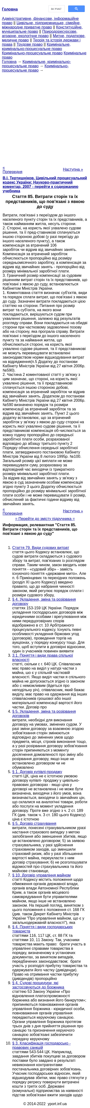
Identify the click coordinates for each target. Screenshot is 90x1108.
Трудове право (30, 44)
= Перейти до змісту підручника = (45, 519)
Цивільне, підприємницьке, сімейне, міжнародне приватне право (41, 25)
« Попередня (12, 169)
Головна (9, 62)
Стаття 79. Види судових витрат (40, 548)
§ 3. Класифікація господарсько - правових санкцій (41, 1045)
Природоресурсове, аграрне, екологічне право (39, 33)
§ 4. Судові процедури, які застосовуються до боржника (38, 985)
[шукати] (56, 9)
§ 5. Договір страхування (34, 823)
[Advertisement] (45, 117)
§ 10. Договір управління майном (41, 875)
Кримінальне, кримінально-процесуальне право (36, 46)
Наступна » (73, 169)
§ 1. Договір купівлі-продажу (37, 772)
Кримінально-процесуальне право (32, 53)
